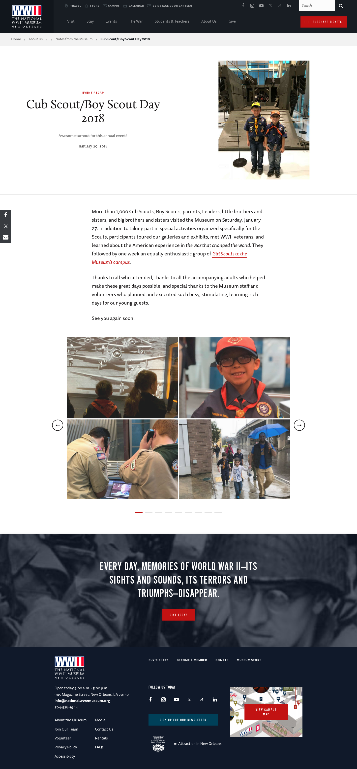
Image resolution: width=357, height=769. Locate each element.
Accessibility (65, 756)
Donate (222, 660)
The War (136, 22)
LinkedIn (289, 6)
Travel (75, 6)
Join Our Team (66, 729)
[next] (299, 425)
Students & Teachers (172, 22)
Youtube (261, 6)
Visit (71, 22)
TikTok (279, 6)
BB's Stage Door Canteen (172, 6)
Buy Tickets (159, 660)
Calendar (136, 6)
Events (111, 22)
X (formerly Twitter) (270, 6)
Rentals (101, 738)
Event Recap (93, 92)
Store (94, 6)
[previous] (57, 425)
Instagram (252, 6)
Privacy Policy (66, 747)
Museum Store (249, 660)
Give (232, 22)
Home (16, 39)
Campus (114, 6)
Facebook (243, 6)
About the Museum (71, 720)
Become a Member (192, 660)
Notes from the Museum (74, 39)
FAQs (99, 747)
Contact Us (104, 729)
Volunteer (63, 738)
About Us (209, 22)
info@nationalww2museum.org (82, 700)
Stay (90, 22)
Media (100, 720)
